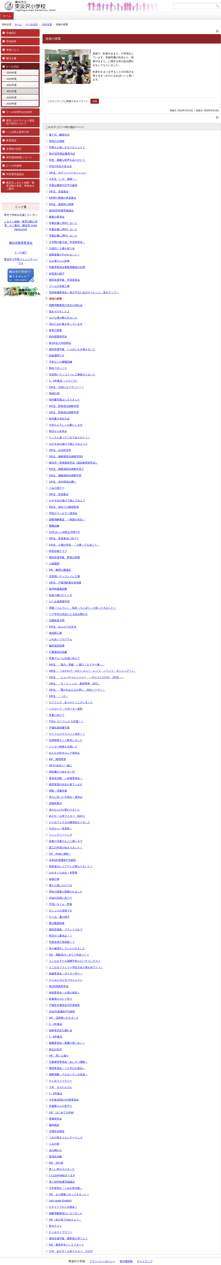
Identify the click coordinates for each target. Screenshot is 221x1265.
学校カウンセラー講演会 (63, 513)
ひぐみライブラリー (60, 1080)
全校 (94, 101)
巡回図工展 (55, 632)
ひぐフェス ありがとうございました (71, 702)
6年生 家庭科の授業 (61, 204)
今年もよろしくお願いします (66, 424)
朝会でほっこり (58, 368)
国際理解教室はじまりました (66, 1213)
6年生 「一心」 (59, 696)
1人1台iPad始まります (62, 1175)
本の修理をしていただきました (67, 948)
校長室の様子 (56, 273)
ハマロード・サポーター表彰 (66, 708)
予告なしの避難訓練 (60, 361)
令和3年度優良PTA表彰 (62, 860)
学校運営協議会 (15, 174)
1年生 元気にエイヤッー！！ (66, 387)
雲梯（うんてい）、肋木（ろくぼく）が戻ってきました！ (82, 607)
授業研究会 (55, 1118)
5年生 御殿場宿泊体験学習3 (66, 456)
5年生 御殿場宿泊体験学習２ (66, 468)
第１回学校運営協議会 (62, 1181)
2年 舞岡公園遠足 (60, 569)
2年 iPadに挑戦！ (60, 853)
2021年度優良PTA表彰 (62, 1011)
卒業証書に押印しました (63, 223)
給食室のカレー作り (60, 998)
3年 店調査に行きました (64, 1017)
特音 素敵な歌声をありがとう (67, 159)
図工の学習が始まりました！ (66, 847)
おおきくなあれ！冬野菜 (63, 872)
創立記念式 (55, 1049)
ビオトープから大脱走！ (63, 1206)
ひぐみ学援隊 (14, 165)
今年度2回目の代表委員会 (64, 1099)
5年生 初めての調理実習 (64, 506)
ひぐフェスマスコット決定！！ (67, 733)
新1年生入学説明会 (60, 342)
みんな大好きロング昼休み (64, 752)
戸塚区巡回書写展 (59, 727)
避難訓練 (54, 525)
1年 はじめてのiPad (61, 1112)
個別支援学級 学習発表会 (64, 279)
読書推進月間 (56, 620)
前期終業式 (55, 803)
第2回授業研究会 (59, 986)
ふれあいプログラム (60, 639)
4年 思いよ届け (59, 1055)
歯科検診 (54, 1125)
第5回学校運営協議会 (61, 210)
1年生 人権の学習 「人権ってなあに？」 (74, 544)
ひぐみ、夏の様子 (59, 916)
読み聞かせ (55, 1150)
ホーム (7, 15)
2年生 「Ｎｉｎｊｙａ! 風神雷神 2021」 (75, 683)
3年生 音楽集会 (59, 494)
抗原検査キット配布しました (66, 740)
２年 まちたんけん (60, 1087)
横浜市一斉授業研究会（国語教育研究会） (73, 462)
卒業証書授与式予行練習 (63, 185)
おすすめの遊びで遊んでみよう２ (68, 443)
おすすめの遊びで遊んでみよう (67, 500)
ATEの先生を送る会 (60, 166)
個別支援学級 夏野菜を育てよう (68, 1238)
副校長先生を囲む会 (60, 1030)
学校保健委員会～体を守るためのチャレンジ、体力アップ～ (84, 292)
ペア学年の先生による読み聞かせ (68, 614)
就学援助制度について (19, 157)
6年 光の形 (56, 1162)
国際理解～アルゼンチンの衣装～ (68, 1074)
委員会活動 (55, 1156)
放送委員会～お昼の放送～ (64, 992)
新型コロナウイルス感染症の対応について (20, 122)
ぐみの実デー (56, 487)
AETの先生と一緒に (60, 765)
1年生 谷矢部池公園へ (62, 481)
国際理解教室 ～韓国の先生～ (67, 519)
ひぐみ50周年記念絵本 (19, 112)
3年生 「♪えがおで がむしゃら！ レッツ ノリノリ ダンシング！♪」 (92, 670)
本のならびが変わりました (64, 809)
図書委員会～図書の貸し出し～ (67, 1042)
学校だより (12, 49)
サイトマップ (144, 1261)
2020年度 (11, 97)
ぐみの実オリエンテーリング (66, 1137)
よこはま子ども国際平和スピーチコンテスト (75, 960)
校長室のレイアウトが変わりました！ (71, 866)
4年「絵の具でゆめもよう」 (65, 1219)
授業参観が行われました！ (64, 254)
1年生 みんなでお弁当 (62, 626)
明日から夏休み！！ (60, 935)
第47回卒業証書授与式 (62, 153)
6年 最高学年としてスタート (66, 1244)
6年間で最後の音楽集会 (62, 197)
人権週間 (54, 563)
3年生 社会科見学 (60, 450)
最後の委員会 (56, 216)
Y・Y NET (21, 252)
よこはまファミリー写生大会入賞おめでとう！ (76, 967)
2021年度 (47, 24)
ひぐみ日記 (32, 24)
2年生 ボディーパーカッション (68, 172)
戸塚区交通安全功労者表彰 (64, 1005)
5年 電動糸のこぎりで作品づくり (69, 954)
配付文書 (11, 58)
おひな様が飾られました (63, 317)
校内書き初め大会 (59, 418)
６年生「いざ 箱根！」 (63, 178)
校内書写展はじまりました (64, 399)
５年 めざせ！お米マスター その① (71, 1251)
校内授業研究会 (58, 336)
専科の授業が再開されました (66, 891)
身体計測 (54, 393)
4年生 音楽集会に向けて (64, 538)
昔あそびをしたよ (59, 311)
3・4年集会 (55, 1024)
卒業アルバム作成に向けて (64, 658)
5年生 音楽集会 (59, 191)
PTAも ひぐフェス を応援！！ (66, 721)
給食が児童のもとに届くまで (66, 841)
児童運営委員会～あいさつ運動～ (68, 1061)
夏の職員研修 (56, 923)
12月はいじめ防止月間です (64, 532)
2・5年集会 (55, 1093)
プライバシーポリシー (102, 1261)
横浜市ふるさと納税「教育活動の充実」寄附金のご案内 (20, 185)
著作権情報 (126, 1261)
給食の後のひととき (60, 595)
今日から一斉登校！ (60, 828)
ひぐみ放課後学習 (59, 601)
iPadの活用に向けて (60, 897)
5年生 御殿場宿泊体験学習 (65, 475)
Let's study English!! (60, 1200)
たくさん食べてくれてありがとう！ (69, 437)
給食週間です (56, 355)
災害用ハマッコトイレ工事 (64, 576)
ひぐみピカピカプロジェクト (66, 979)
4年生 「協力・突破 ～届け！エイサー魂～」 (77, 664)
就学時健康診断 (58, 588)
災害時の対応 (14, 148)
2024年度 (11, 78)
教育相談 (11, 140)
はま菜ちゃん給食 (59, 260)
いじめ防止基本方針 (17, 131)
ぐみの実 (54, 1143)
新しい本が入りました (62, 1169)
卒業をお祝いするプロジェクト (67, 147)
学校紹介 (11, 32)
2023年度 (11, 103)
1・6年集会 (55, 1036)
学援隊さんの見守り (60, 1105)
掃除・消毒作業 (58, 790)
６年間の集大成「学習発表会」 (67, 242)
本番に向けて (56, 715)
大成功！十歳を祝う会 (62, 248)
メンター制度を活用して (63, 746)
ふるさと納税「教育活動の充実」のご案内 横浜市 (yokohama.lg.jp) (21, 225)
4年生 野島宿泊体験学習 (64, 406)
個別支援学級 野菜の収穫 (64, 557)
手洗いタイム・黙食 (60, 904)
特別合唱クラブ (58, 551)
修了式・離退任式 (59, 134)
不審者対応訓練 (58, 651)
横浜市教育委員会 (21, 242)
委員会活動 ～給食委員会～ (66, 778)
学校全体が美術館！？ (62, 941)
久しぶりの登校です (60, 910)
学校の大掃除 (56, 141)
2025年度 (11, 72)
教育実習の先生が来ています (66, 784)
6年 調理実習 (57, 759)
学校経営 (11, 41)
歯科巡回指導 (56, 645)
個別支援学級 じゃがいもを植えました (72, 349)
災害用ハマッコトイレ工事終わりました (72, 374)
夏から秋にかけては (60, 885)
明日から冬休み (58, 431)
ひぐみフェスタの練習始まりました (69, 822)
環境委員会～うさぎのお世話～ (67, 1068)
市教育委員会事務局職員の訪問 (67, 267)
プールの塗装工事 (59, 286)
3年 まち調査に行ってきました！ (69, 1194)
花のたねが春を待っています (66, 323)
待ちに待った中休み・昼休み (66, 796)
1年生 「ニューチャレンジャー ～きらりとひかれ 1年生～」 (86, 677)
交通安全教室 (56, 1131)
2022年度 (11, 85)
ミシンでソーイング (60, 834)
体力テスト (55, 1225)
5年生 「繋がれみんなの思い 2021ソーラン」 (77, 689)
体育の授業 (55, 330)
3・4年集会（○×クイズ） (63, 380)
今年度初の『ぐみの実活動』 (66, 1188)
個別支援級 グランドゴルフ (66, 929)
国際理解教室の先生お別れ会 (66, 305)
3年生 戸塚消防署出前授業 (65, 582)
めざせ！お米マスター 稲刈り (67, 815)
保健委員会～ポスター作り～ (66, 973)
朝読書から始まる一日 (62, 771)
